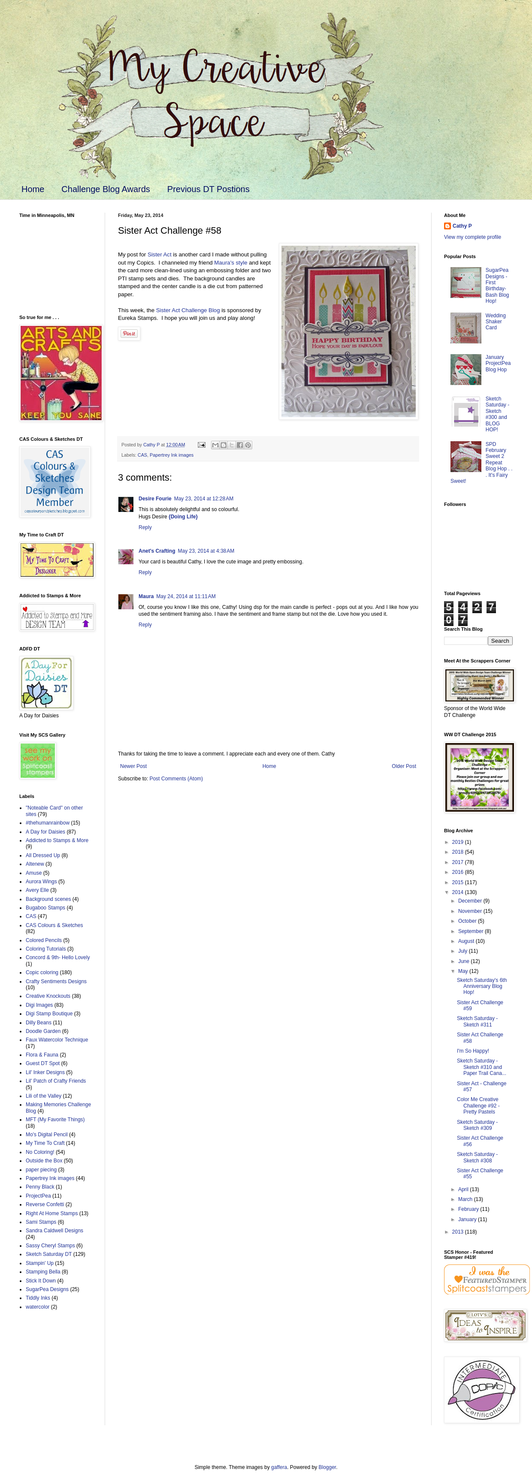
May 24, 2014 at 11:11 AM (185, 596)
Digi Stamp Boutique (49, 1014)
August (467, 941)
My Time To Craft (45, 1143)
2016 (458, 872)
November (471, 911)
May (463, 971)
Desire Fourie (155, 499)
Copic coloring (42, 972)
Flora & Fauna (42, 1055)
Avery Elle (37, 890)
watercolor (37, 1307)
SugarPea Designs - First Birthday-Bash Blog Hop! (497, 285)
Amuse (34, 873)
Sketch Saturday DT (49, 1254)
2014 (458, 892)
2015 (458, 882)
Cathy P (462, 226)
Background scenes (48, 899)
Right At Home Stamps (52, 1213)
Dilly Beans (38, 1023)
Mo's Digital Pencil (47, 1135)
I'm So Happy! (473, 1051)
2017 (458, 862)
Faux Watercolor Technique (57, 1040)
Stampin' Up (40, 1263)
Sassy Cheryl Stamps (50, 1246)
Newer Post (133, 766)
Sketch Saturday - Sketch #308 (477, 1157)
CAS (142, 455)
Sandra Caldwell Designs (54, 1231)
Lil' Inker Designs (45, 1072)
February (469, 1209)
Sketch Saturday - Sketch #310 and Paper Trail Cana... (481, 1067)
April (464, 1189)
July (463, 951)
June (464, 961)
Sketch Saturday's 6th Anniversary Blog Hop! (482, 986)
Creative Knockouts (48, 996)
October (468, 921)
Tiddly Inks (38, 1298)
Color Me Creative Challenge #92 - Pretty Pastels (478, 1105)
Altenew (35, 864)
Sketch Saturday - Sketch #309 (477, 1125)
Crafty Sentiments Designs (56, 981)
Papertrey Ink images (171, 455)
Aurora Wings (41, 882)
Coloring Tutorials (46, 949)
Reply (145, 527)
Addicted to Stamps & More (57, 840)
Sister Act (160, 254)
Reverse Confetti (45, 1204)
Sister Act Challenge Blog (188, 310)
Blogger (327, 1467)
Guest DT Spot (43, 1063)
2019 (458, 842)
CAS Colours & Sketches (54, 925)
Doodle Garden (43, 1031)
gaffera (279, 1467)
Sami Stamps (41, 1222)
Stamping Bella (43, 1272)
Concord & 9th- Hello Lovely (58, 957)
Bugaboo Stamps (45, 908)
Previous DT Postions (208, 189)
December (471, 901)
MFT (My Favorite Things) (55, 1120)
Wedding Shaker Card (496, 322)
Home (32, 189)
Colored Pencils (44, 940)
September (471, 931)
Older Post (404, 766)
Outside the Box (44, 1161)
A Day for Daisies (45, 832)
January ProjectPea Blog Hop (498, 363)
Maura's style (230, 262)
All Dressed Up (43, 855)
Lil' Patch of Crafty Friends (56, 1081)
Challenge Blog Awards (105, 189)
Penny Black (40, 1187)
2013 (458, 1232)
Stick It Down (41, 1281)
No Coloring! (40, 1152)
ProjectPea (38, 1196)
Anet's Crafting (157, 551)
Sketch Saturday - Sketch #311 (477, 1021)
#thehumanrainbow (48, 823)
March (466, 1199)
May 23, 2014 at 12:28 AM (203, 499)
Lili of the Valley (43, 1096)
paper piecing (41, 1170)
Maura (146, 596)
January (468, 1219)
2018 (458, 852)
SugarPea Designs (47, 1289)
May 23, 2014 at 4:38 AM (206, 551)
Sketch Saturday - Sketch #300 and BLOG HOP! (497, 414)
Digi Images (39, 1005)
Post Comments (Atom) (176, 779)
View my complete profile (472, 237)
